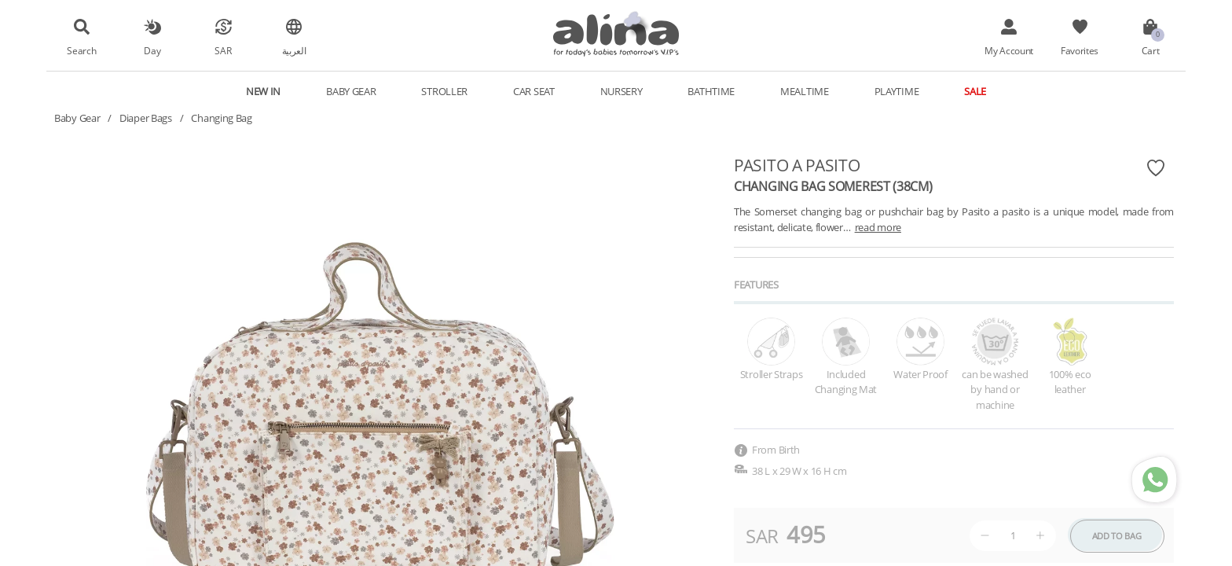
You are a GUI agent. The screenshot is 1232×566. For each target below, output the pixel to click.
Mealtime (804, 91)
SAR (222, 50)
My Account (1008, 50)
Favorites (1079, 50)
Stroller (444, 91)
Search (81, 50)
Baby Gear (351, 91)
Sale (975, 91)
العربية (294, 50)
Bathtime (711, 91)
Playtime (896, 91)
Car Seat (534, 91)
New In (263, 91)
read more (878, 227)
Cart (1151, 50)
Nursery (621, 91)
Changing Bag (221, 118)
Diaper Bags (145, 118)
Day (152, 50)
